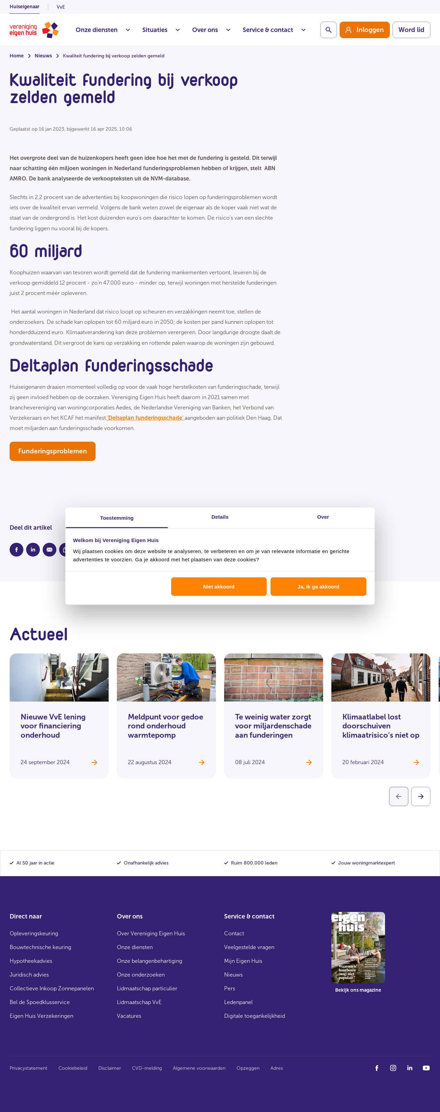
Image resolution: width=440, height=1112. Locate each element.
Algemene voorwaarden (199, 1068)
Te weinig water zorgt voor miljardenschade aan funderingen (273, 726)
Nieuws (43, 56)
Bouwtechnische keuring (40, 947)
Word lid (411, 30)
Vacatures (129, 1016)
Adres (277, 1068)
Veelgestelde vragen (249, 947)
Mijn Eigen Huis (243, 961)
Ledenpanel (238, 1002)
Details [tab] (220, 516)
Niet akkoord (218, 587)
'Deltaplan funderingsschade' (145, 418)
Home (17, 56)
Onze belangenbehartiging (149, 961)
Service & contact (274, 30)
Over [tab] (323, 516)
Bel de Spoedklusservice (40, 1002)
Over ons (211, 30)
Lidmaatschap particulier (147, 988)
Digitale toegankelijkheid (254, 1016)
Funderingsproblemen (52, 451)
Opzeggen (248, 1068)
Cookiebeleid (72, 1068)
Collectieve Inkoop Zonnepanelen (52, 988)
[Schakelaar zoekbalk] (328, 30)
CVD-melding (147, 1068)
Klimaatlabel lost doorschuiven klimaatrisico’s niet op (380, 726)
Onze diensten (103, 30)
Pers (229, 988)
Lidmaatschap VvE (139, 1002)
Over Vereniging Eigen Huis (151, 933)
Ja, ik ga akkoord (319, 587)
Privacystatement (28, 1068)
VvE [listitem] (61, 7)
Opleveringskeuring (34, 933)
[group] (365, 30)
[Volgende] (420, 796)
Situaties (161, 30)
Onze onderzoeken (141, 974)
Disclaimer (109, 1068)
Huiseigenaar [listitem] (25, 7)
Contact (234, 933)
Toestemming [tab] (117, 517)
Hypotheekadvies (31, 961)
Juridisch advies (29, 974)
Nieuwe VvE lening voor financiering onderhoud (53, 726)
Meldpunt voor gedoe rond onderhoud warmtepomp (165, 726)
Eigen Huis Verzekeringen (41, 1016)
